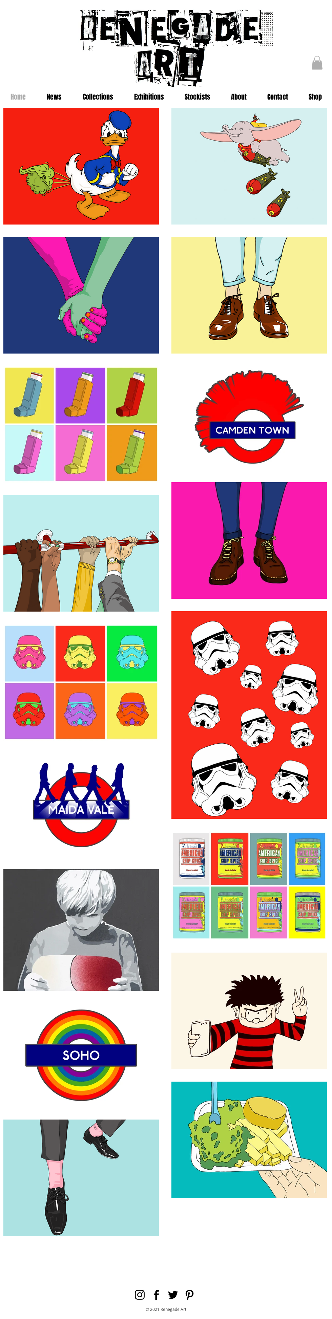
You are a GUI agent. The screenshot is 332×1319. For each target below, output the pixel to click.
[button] (317, 63)
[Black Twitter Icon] (173, 1294)
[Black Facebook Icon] (156, 1294)
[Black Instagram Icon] (139, 1294)
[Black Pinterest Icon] (189, 1294)
